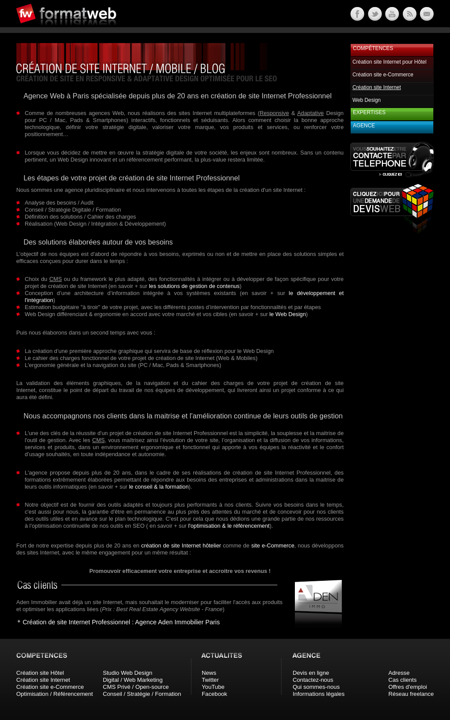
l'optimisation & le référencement (228, 525)
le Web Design (287, 314)
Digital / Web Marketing (133, 680)
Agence (364, 125)
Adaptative (310, 113)
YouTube (213, 687)
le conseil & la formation (159, 486)
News (209, 673)
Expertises (369, 112)
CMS (55, 279)
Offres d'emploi (407, 687)
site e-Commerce (272, 545)
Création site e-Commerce (383, 75)
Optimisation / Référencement (54, 694)
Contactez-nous (313, 680)
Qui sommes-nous (316, 687)
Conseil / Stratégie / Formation (142, 694)
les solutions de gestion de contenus (194, 286)
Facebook (214, 694)
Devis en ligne (311, 673)
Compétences (373, 48)
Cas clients (402, 680)
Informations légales (319, 694)
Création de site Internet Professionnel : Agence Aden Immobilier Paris (121, 622)
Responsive (274, 113)
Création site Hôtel (40, 673)
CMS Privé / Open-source (136, 687)
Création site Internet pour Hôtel (389, 62)
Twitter (210, 680)
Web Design (366, 100)
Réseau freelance (411, 694)
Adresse (399, 673)
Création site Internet (43, 680)
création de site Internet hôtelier (181, 545)
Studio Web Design (127, 673)
